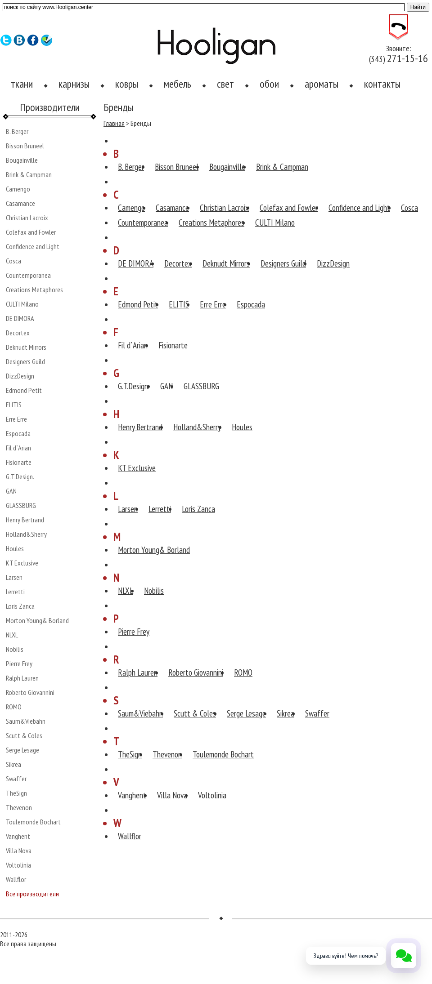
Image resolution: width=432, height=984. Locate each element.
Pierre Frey (19, 663)
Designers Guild (25, 361)
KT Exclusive (22, 562)
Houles (15, 548)
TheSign (16, 792)
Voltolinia (18, 864)
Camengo (18, 188)
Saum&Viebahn (25, 721)
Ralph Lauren (22, 677)
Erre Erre (16, 418)
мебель (177, 84)
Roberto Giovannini (30, 692)
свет (225, 84)
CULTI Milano (22, 303)
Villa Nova (19, 850)
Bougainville (22, 160)
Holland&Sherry (26, 534)
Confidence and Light (32, 246)
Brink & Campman (29, 174)
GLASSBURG (21, 505)
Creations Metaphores (34, 289)
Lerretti (15, 591)
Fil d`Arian (18, 447)
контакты (382, 84)
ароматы (321, 84)
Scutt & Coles (24, 735)
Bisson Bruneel (25, 145)
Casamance (20, 203)
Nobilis (14, 649)
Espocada (18, 433)
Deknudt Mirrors (26, 347)
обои (269, 84)
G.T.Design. (20, 476)
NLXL (12, 634)
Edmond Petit (24, 390)
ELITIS (14, 404)
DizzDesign (20, 375)
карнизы (74, 84)
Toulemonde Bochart (33, 821)
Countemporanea (28, 275)
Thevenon (19, 807)
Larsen (14, 577)
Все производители (32, 893)
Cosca (13, 260)
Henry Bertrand (25, 519)
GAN (11, 490)
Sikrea (13, 764)
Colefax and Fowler (31, 231)
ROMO (14, 706)
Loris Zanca (20, 605)
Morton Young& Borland (37, 620)
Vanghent (18, 836)
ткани (22, 84)
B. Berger (17, 131)
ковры (126, 84)
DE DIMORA (20, 318)
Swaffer (16, 778)
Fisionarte (19, 462)
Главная (114, 123)
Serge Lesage (22, 749)
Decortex (18, 332)
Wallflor (16, 879)
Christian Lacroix (27, 217)
